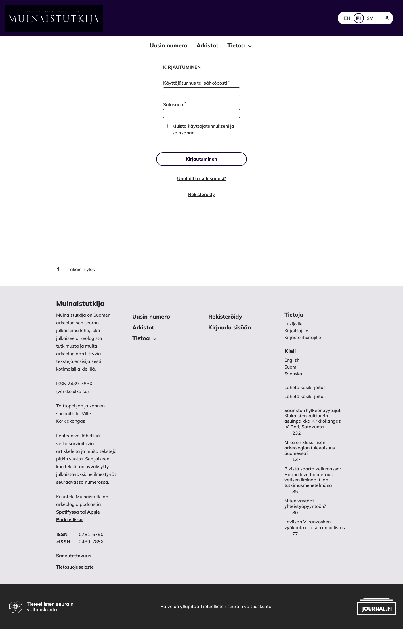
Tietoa (240, 46)
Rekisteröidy (201, 194)
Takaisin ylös (75, 269)
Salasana (174, 104)
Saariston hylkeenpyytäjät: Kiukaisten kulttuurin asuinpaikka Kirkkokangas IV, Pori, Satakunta (313, 419)
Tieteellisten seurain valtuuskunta (236, 606)
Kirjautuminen (201, 159)
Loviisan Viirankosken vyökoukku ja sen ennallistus (314, 524)
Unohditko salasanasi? (201, 178)
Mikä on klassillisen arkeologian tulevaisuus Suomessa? (309, 448)
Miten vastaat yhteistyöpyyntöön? (305, 503)
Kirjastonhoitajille (302, 337)
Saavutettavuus (73, 555)
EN (347, 18)
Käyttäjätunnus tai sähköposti (196, 82)
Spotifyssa (67, 512)
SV (370, 18)
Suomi (290, 367)
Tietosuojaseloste (75, 567)
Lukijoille (293, 324)
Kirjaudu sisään (229, 327)
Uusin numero (168, 45)
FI (358, 18)
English (291, 360)
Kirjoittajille (296, 330)
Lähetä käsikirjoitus (305, 396)
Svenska (293, 373)
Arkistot (207, 45)
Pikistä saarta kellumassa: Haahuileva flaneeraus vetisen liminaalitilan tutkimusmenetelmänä (312, 477)
